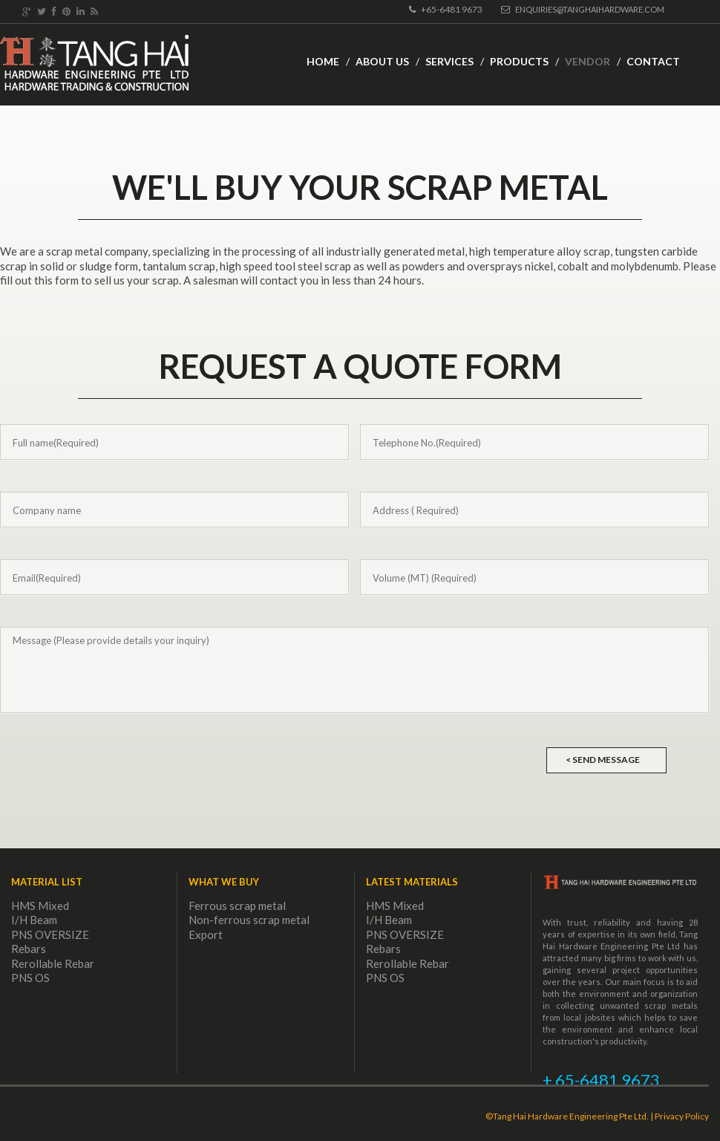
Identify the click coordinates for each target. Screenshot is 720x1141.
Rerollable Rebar (52, 963)
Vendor (587, 61)
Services (449, 61)
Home (323, 61)
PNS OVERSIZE (50, 934)
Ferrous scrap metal (237, 905)
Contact (653, 61)
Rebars (28, 948)
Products (519, 61)
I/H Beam (34, 919)
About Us (382, 61)
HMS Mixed (40, 905)
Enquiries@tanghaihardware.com (582, 9)
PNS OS (30, 977)
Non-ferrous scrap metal (249, 919)
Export (206, 934)
